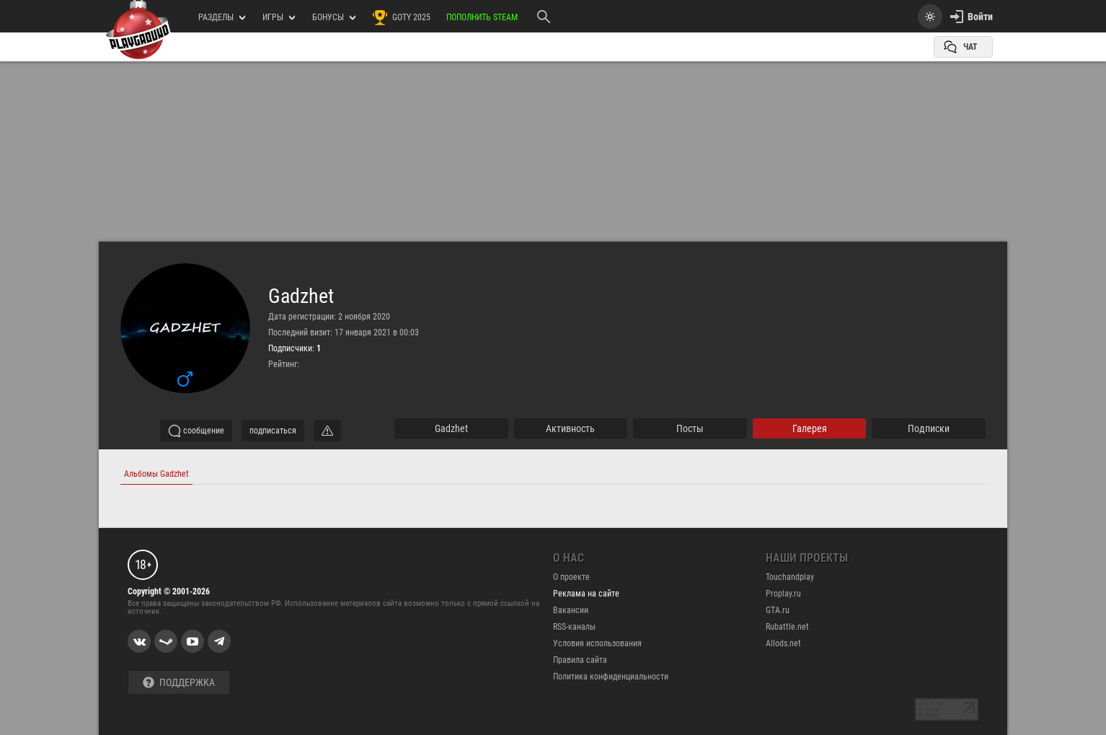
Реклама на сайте (586, 594)
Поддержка (179, 683)
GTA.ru (777, 610)
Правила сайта (580, 660)
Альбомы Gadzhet (156, 474)
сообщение (196, 430)
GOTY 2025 (400, 17)
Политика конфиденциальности (610, 677)
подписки (929, 428)
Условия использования (597, 643)
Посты (690, 428)
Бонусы (333, 17)
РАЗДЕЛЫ (221, 17)
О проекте (571, 577)
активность (570, 428)
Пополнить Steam (482, 17)
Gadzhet (301, 296)
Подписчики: (294, 348)
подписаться (272, 431)
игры (278, 17)
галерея (809, 428)
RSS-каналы (574, 627)
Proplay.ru (783, 594)
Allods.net (783, 643)
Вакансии (570, 610)
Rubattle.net (787, 627)
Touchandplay (790, 577)
